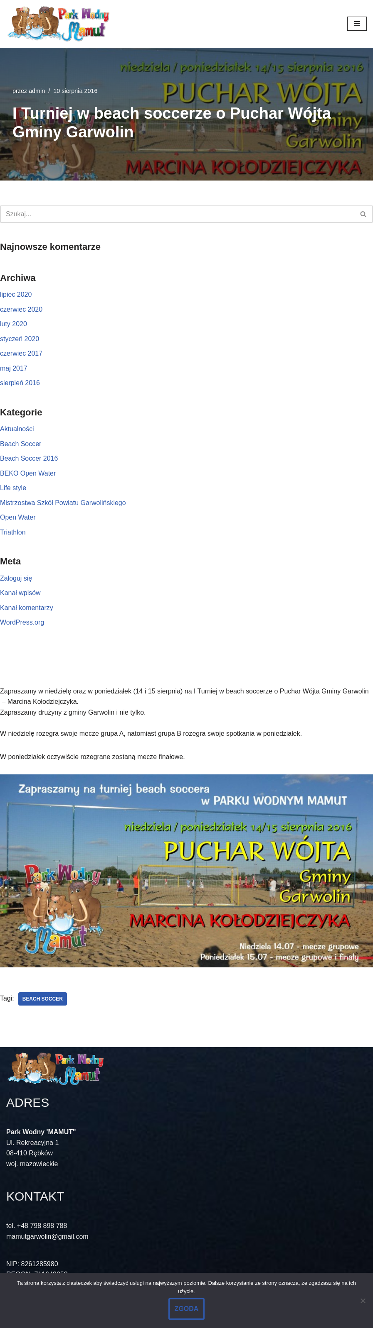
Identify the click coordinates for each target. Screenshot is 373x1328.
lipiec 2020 (16, 294)
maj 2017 (13, 368)
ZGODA (187, 1308)
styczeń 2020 (19, 338)
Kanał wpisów (20, 593)
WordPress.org (22, 622)
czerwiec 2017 (21, 353)
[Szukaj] (177, 214)
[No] (362, 1300)
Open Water (18, 517)
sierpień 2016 (20, 383)
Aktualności (17, 428)
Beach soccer (42, 999)
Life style (13, 488)
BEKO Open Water (28, 473)
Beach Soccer (21, 443)
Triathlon (13, 532)
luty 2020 (13, 323)
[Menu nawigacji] (357, 24)
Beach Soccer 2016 (29, 458)
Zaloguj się (16, 578)
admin (37, 91)
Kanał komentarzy (26, 608)
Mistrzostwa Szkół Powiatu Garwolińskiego (63, 502)
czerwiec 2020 (21, 309)
